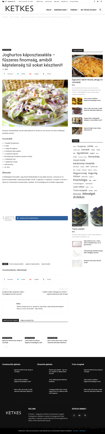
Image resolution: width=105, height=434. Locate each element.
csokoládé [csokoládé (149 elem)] (85, 150)
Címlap (48, 10)
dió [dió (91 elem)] (74, 153)
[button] (100, 10)
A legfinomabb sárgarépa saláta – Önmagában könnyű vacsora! (13, 293)
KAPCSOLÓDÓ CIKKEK (10, 320)
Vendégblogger (61, 10)
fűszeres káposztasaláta (16, 264)
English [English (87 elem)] (92, 153)
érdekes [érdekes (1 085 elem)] (79, 197)
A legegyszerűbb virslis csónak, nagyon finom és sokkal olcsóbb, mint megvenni (58, 391)
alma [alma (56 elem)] (74, 146)
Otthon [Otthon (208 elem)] (76, 176)
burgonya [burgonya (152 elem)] (82, 146)
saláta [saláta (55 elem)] (94, 180)
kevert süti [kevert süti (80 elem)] (94, 167)
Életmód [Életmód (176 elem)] (77, 194)
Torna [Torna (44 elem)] (91, 187)
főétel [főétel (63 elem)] (75, 157)
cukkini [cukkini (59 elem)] (93, 150)
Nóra (6, 69)
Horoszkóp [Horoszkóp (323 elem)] (94, 156)
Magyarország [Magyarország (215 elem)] (80, 173)
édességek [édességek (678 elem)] (88, 194)
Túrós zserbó (78, 229)
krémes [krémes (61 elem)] (84, 170)
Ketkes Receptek (14, 17)
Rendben (76, 431)
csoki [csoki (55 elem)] (96, 146)
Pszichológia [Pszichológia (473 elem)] (80, 180)
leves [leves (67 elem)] (95, 170)
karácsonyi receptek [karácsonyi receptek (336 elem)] (84, 163)
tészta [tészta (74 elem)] (91, 190)
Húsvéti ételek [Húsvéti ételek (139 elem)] (79, 160)
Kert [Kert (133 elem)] (87, 166)
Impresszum (48, 1)
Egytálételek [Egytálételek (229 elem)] (82, 153)
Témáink (74, 10)
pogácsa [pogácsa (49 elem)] (91, 176)
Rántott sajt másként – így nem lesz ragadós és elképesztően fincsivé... (58, 371)
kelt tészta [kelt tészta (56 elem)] (76, 167)
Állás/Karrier (64, 1)
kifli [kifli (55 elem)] (74, 170)
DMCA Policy (39, 1)
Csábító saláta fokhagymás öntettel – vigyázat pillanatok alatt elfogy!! (55, 293)
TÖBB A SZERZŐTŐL (27, 320)
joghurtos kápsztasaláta (32, 264)
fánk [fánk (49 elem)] (97, 153)
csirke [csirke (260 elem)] (90, 146)
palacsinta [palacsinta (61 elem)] (85, 177)
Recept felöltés (74, 1)
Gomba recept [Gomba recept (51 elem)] (82, 157)
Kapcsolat (56, 1)
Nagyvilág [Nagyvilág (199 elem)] (92, 173)
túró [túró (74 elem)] (95, 190)
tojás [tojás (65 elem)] (87, 187)
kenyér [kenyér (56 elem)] (82, 167)
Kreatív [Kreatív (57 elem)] (79, 170)
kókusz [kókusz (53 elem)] (90, 170)
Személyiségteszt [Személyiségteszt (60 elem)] (78, 184)
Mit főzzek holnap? (89, 10)
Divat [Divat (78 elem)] (98, 150)
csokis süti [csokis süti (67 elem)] (76, 150)
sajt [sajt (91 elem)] (90, 180)
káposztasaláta (46, 264)
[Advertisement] (52, 33)
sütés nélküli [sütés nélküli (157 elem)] (78, 187)
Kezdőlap (5, 17)
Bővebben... (83, 431)
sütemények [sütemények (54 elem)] (88, 183)
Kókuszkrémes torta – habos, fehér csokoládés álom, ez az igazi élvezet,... (92, 242)
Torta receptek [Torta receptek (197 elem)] (80, 190)
